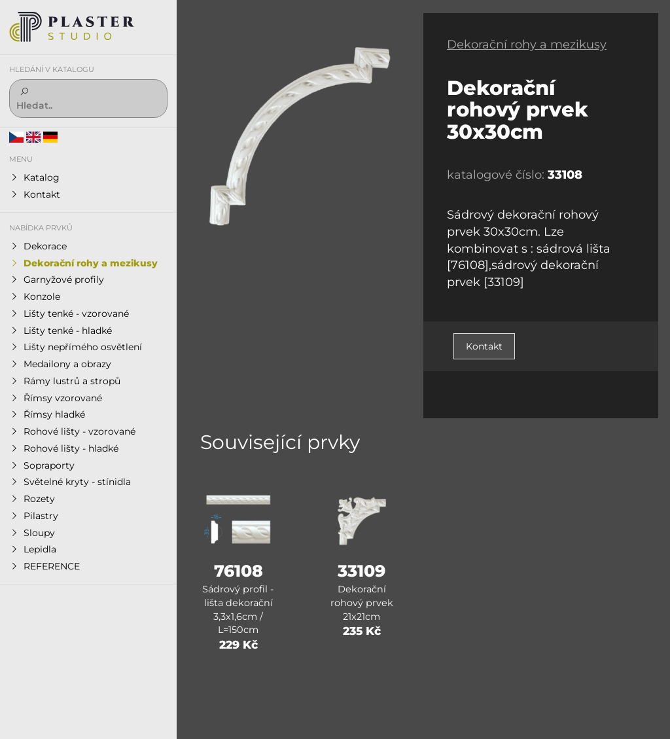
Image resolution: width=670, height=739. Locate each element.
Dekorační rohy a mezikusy (527, 44)
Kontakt (484, 346)
